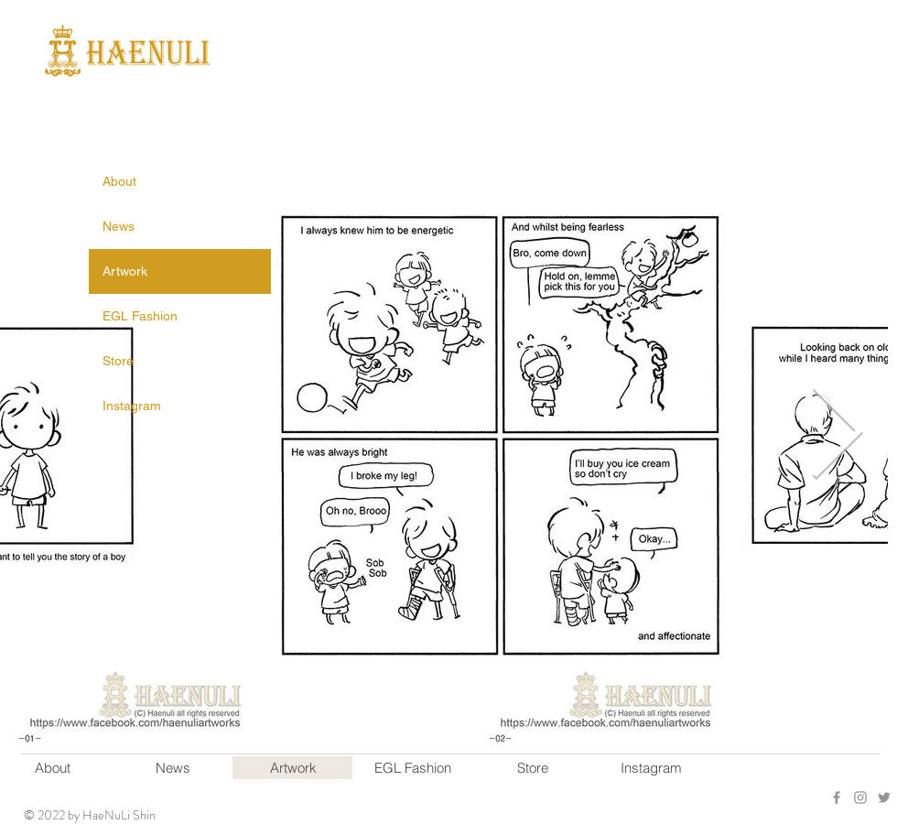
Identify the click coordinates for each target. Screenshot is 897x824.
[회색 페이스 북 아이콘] (836, 797)
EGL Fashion (140, 316)
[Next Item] (837, 435)
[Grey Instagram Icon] (860, 797)
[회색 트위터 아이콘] (884, 797)
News (119, 226)
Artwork (125, 271)
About (119, 181)
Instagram (132, 405)
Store (118, 360)
